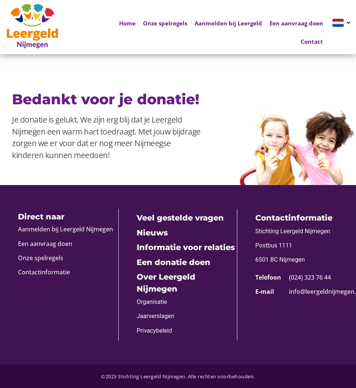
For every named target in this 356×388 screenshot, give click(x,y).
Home (127, 23)
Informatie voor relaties (186, 247)
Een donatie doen (173, 262)
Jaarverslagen (155, 316)
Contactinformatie (44, 272)
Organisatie (152, 301)
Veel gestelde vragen (180, 217)
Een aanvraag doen (296, 23)
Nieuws (152, 232)
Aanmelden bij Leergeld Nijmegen (65, 229)
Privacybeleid (154, 330)
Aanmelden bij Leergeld (228, 23)
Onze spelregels (165, 23)
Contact (312, 41)
